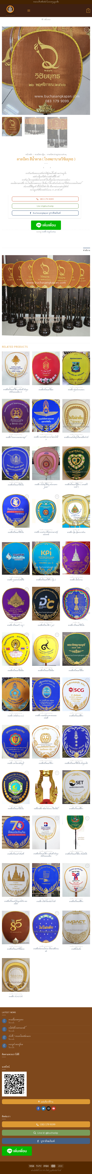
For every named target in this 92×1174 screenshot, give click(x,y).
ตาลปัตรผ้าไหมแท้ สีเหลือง (16, 671)
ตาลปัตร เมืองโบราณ (76, 580)
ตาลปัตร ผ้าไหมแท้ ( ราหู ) (15, 625)
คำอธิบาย (86, 250)
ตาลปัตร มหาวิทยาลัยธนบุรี (16, 763)
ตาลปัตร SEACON (16, 997)
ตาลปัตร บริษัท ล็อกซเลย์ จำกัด (46, 901)
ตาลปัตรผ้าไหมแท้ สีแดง (46, 390)
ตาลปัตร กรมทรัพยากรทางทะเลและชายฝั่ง (46, 717)
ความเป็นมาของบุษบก (16, 1020)
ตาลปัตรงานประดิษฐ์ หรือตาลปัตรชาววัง (76, 437)
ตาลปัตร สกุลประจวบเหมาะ (76, 390)
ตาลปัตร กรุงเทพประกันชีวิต (15, 580)
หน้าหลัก (29, 154)
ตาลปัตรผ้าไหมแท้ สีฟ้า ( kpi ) (46, 580)
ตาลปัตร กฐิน (40, 154)
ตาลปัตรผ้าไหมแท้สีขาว (76, 716)
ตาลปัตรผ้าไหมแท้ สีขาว (46, 763)
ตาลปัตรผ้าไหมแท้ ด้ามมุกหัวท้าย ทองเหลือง (15, 902)
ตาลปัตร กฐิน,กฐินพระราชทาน (76, 532)
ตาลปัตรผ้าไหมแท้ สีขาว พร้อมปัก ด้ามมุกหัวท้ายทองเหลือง (46, 855)
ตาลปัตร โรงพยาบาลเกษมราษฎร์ (16, 437)
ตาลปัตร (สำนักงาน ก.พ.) (16, 716)
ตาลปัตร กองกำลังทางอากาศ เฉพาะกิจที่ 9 (46, 438)
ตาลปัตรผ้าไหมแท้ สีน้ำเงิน (16, 485)
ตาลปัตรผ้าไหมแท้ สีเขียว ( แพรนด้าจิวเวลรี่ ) (76, 486)
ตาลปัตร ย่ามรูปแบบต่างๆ (56, 154)
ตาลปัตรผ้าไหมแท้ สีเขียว (76, 671)
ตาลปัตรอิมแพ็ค (76, 949)
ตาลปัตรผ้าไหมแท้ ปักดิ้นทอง (15, 949)
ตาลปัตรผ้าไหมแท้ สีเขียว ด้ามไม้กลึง (76, 854)
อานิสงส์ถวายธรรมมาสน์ (17, 1028)
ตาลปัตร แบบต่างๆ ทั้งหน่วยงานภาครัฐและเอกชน (45, 533)
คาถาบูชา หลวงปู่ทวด (16, 1044)
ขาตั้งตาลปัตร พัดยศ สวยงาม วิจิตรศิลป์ (46, 809)
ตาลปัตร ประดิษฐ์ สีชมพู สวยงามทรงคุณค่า (46, 486)
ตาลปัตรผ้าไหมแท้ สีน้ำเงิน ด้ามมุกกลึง (76, 763)
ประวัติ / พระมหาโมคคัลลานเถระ (20, 1036)
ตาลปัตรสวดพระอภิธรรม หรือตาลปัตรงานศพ (46, 950)
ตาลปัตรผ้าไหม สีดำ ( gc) (46, 625)
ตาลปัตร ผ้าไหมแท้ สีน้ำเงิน (76, 625)
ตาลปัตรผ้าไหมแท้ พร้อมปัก (15, 854)
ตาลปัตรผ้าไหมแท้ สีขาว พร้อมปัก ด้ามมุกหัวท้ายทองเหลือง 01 (15, 391)
